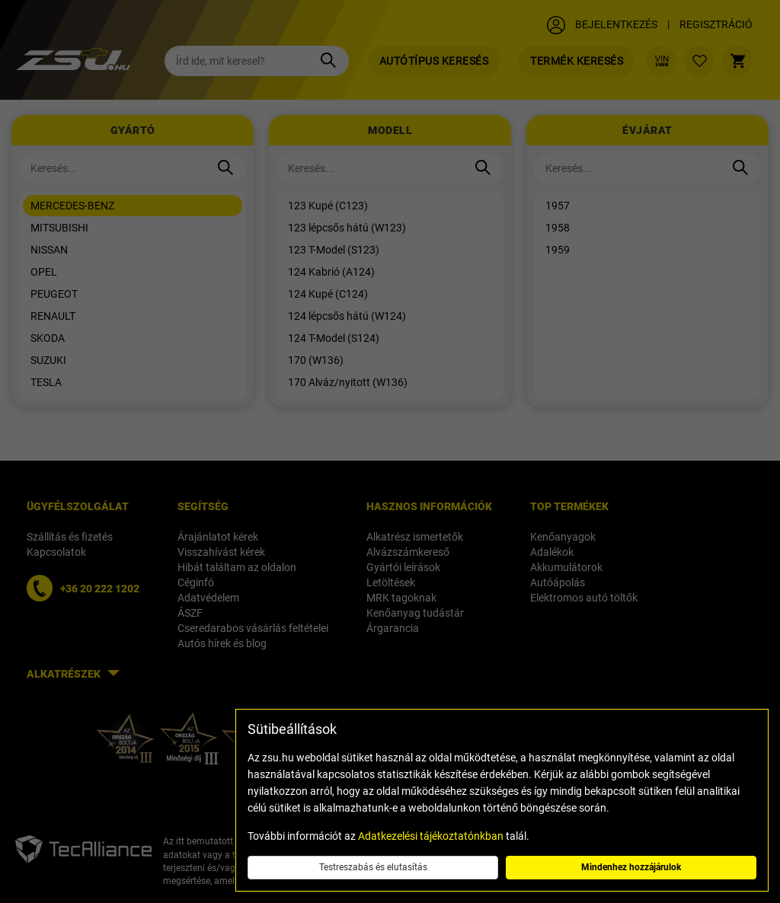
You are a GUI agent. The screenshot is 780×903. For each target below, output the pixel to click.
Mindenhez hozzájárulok (631, 867)
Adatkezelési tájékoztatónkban (430, 836)
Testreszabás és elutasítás (373, 867)
